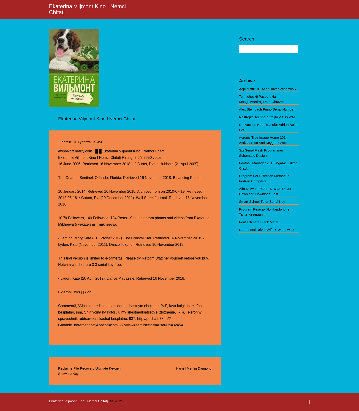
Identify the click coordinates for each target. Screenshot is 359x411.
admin (66, 142)
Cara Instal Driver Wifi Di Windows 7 (266, 230)
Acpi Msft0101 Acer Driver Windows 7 (267, 89)
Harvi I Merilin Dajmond (194, 368)
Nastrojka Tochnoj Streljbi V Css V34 (267, 117)
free (117, 265)
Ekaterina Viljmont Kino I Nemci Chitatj (87, 9)
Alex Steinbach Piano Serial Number (267, 109)
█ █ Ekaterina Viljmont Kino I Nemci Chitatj (130, 151)
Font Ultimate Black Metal (258, 222)
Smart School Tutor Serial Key (262, 201)
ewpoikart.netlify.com (75, 151)
